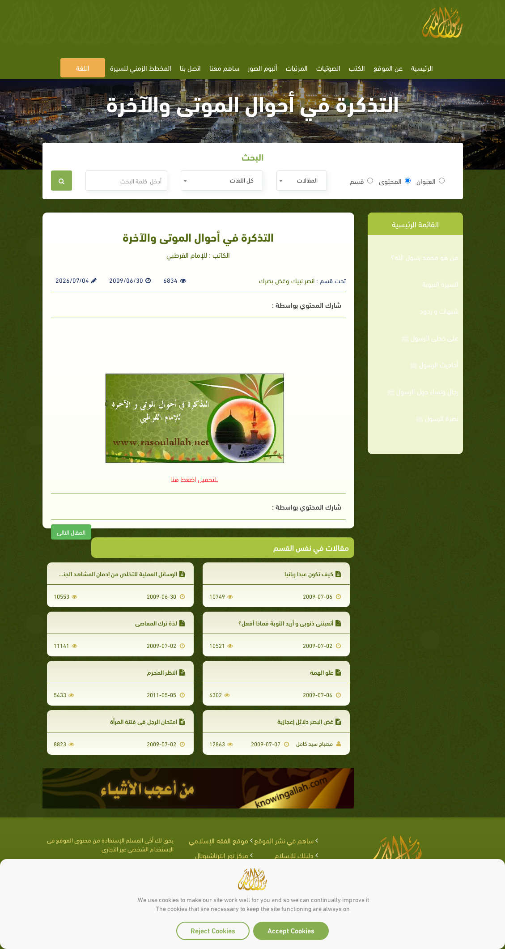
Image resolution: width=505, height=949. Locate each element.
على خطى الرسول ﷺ (429, 337)
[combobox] (301, 180)
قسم (361, 181)
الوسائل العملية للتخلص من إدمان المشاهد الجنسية (118, 573)
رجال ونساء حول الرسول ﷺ (422, 391)
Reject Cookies (213, 930)
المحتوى (395, 181)
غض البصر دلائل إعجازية (309, 721)
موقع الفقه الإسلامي (218, 840)
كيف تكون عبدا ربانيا (312, 573)
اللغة (82, 67)
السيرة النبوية (440, 284)
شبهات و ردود (439, 310)
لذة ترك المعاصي (160, 622)
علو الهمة (325, 672)
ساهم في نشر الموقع (284, 840)
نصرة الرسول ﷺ (437, 418)
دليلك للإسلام (294, 855)
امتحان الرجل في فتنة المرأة (147, 721)
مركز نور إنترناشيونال (221, 855)
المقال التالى (71, 531)
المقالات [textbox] (307, 179)
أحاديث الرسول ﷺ (434, 364)
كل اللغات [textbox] (242, 179)
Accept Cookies (290, 930)
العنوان (430, 181)
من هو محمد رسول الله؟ (424, 257)
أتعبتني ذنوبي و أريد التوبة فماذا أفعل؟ (289, 622)
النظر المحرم (166, 672)
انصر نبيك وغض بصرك (286, 280)
